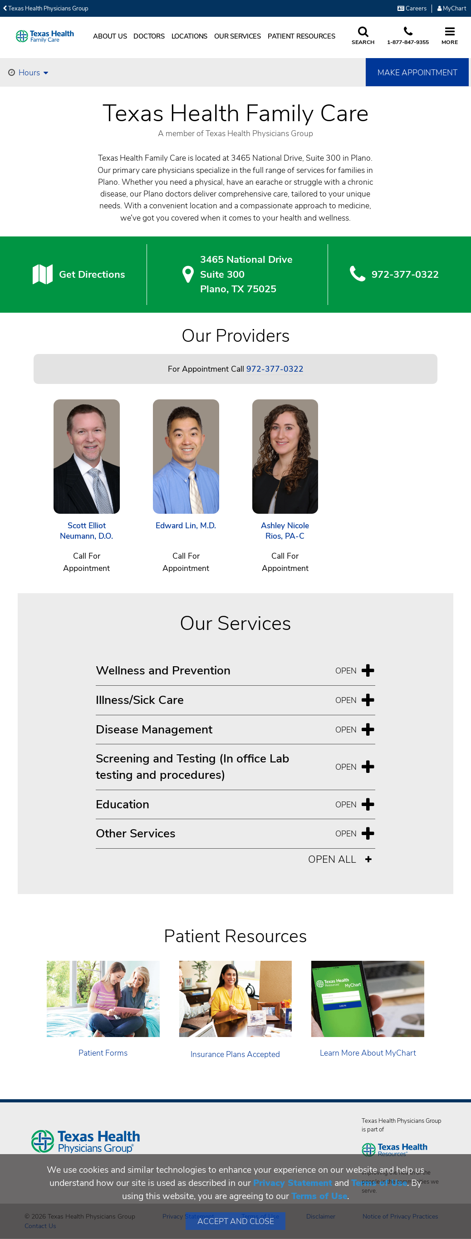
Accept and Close (235, 1221)
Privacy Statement (292, 1183)
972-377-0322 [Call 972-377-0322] (275, 369)
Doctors (148, 36)
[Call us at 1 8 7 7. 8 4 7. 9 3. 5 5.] (408, 36)
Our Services (237, 36)
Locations (190, 36)
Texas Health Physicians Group (45, 9)
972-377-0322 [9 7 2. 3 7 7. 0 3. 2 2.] (405, 274)
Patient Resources (301, 36)
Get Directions (92, 274)
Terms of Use (379, 1183)
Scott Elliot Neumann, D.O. (86, 531)
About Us (110, 36)
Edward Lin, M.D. (186, 526)
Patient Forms (103, 1052)
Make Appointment (417, 72)
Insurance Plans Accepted (235, 1054)
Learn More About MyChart (368, 1052)
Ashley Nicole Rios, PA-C (285, 531)
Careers (412, 9)
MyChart (451, 9)
